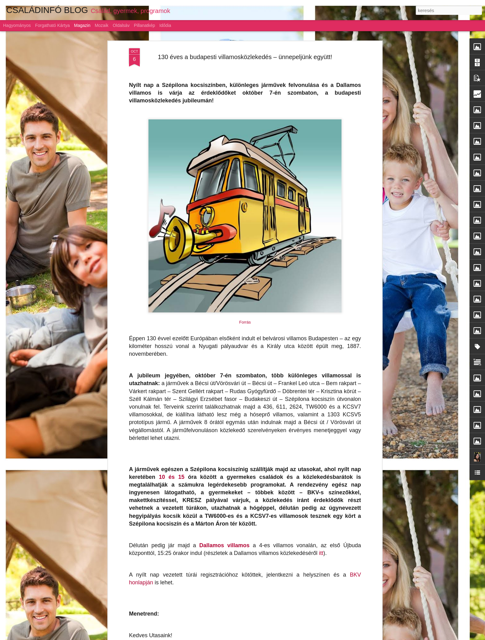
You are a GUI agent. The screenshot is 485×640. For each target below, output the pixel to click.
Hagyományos (17, 25)
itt (321, 490)
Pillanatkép (144, 25)
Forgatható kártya (52, 25)
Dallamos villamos (224, 482)
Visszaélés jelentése (317, 636)
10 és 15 (171, 414)
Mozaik (101, 25)
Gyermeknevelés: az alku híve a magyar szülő (230, 562)
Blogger (294, 636)
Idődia (165, 25)
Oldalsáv (121, 25)
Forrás (245, 259)
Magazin (82, 25)
